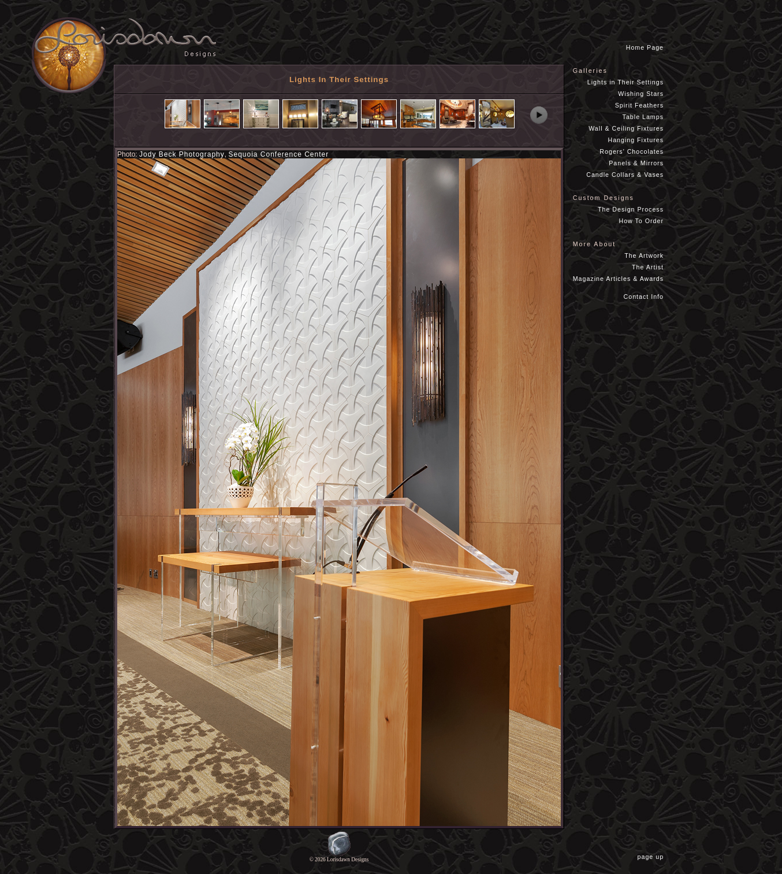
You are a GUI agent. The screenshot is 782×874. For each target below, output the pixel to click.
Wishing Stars (641, 93)
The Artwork (644, 255)
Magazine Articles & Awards (618, 278)
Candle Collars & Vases (625, 174)
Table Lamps (643, 116)
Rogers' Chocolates (631, 151)
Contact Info (644, 296)
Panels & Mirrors (636, 163)
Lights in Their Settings (625, 82)
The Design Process (631, 209)
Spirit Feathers (639, 105)
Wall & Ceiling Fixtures (626, 128)
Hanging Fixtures (636, 139)
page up (653, 856)
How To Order (641, 220)
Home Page (645, 47)
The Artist (648, 267)
